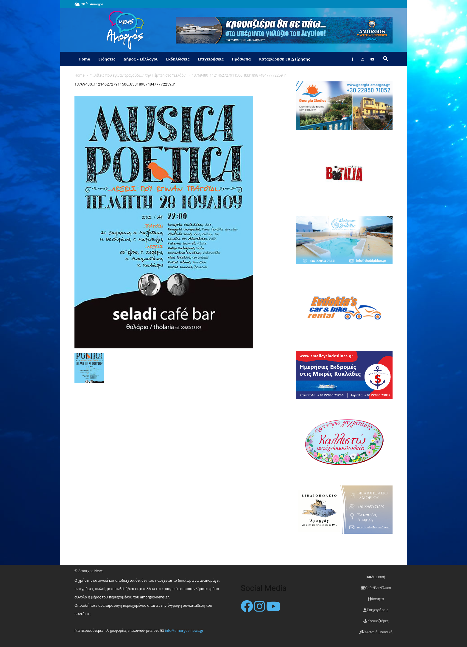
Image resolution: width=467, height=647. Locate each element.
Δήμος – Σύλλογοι (141, 59)
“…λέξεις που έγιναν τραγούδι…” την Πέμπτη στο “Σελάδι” (138, 75)
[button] (385, 59)
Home (84, 59)
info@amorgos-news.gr (184, 630)
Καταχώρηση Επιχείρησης (284, 59)
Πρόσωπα (241, 59)
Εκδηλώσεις (177, 59)
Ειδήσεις (106, 59)
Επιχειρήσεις (210, 59)
